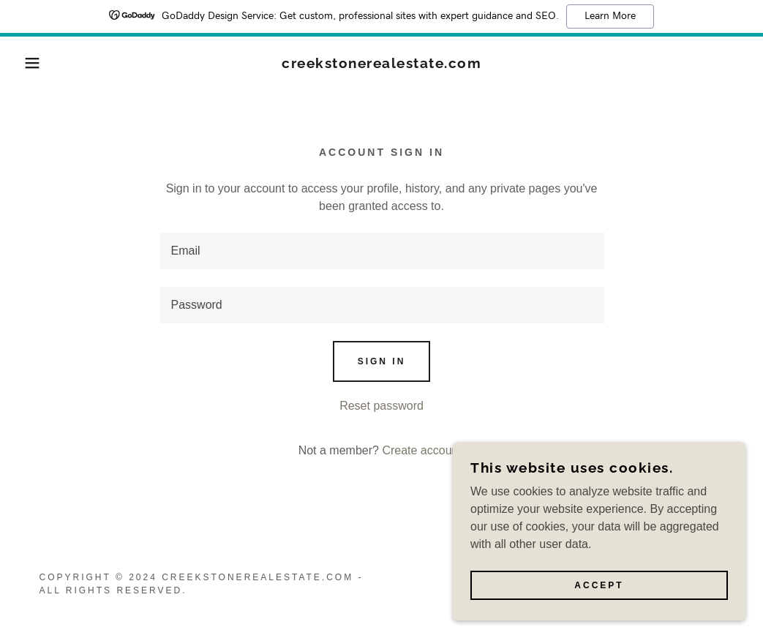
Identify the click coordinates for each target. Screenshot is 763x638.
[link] (381, 64)
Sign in (382, 361)
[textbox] (381, 251)
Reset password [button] (381, 405)
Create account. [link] (423, 450)
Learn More (610, 16)
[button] (38, 63)
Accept (598, 585)
